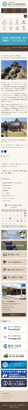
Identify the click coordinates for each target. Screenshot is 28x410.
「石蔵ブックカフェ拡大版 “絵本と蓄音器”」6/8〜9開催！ (14, 172)
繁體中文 (5, 12)
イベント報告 (6, 193)
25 (21, 221)
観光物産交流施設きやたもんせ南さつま (13, 183)
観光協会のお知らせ (8, 185)
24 (17, 221)
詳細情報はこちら (14, 314)
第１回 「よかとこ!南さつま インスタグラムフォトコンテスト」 (14, 165)
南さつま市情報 (6, 188)
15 (10, 218)
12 (25, 215)
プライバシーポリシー (8, 396)
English (14, 9)
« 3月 (6, 226)
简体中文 (23, 9)
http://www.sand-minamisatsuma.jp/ (11, 147)
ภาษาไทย (22, 12)
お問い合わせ (6, 393)
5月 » (21, 226)
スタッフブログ (6, 200)
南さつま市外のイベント (9, 195)
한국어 (14, 12)
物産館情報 (5, 190)
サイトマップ (6, 398)
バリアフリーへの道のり (9, 198)
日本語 (5, 9)
